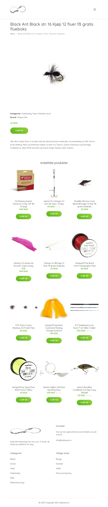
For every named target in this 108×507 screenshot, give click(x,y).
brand (12, 464)
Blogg (58, 459)
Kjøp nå (19, 130)
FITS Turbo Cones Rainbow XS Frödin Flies (24, 326)
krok (49, 113)
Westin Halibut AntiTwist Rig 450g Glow (54, 388)
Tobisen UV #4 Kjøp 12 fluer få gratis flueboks (54, 264)
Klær (12, 478)
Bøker (13, 459)
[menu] (95, 9)
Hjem (12, 34)
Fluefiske (42, 113)
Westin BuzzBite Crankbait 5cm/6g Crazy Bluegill (84, 390)
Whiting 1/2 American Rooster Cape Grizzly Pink (24, 266)
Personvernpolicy (63, 473)
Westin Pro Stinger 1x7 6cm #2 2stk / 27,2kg (54, 202)
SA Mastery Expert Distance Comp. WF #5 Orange (23, 204)
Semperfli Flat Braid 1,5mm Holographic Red (84, 264)
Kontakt (59, 464)
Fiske (34, 113)
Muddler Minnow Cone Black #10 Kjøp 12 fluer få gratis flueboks (84, 204)
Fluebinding (27, 113)
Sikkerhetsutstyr (17, 482)
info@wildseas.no (63, 440)
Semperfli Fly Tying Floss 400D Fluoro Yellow (23, 388)
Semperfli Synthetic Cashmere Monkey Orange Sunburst (54, 328)
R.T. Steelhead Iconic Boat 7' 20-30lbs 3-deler (84, 326)
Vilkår (58, 468)
